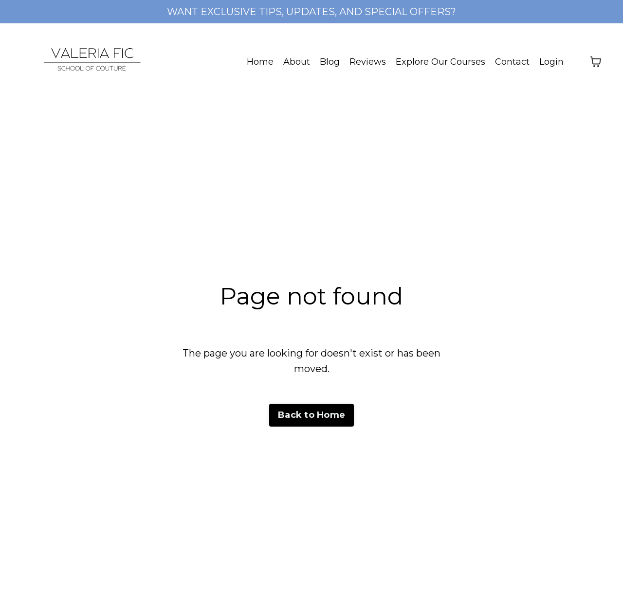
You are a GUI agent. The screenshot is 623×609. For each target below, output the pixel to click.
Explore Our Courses (440, 61)
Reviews (367, 61)
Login (551, 61)
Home (260, 61)
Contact (512, 61)
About (296, 61)
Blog (330, 61)
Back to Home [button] (311, 415)
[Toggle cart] (596, 62)
